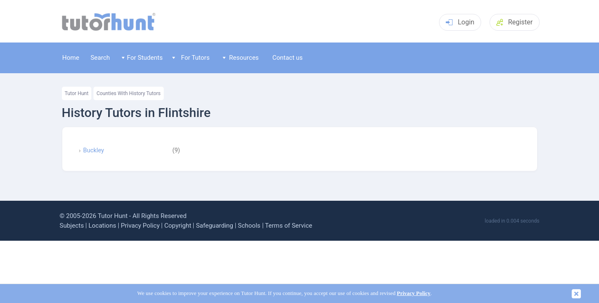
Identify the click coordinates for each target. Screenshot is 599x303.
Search (100, 57)
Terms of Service (288, 225)
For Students (142, 57)
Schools (249, 225)
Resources (241, 57)
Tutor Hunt (77, 93)
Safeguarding (214, 225)
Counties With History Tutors (128, 93)
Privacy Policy (140, 225)
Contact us (287, 57)
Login (460, 22)
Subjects (72, 225)
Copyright (177, 225)
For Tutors (191, 57)
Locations (102, 225)
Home (70, 57)
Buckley (93, 150)
